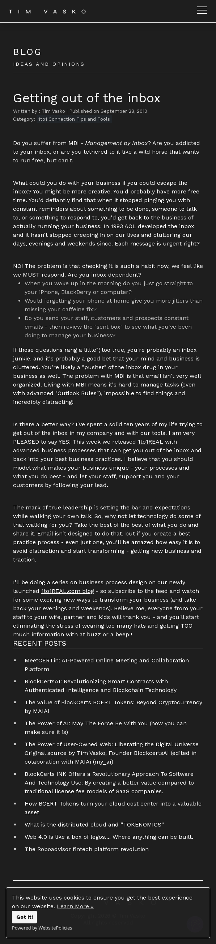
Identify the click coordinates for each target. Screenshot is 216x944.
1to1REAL (150, 441)
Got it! (24, 917)
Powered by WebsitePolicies (42, 927)
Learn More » (75, 906)
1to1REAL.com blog (67, 591)
